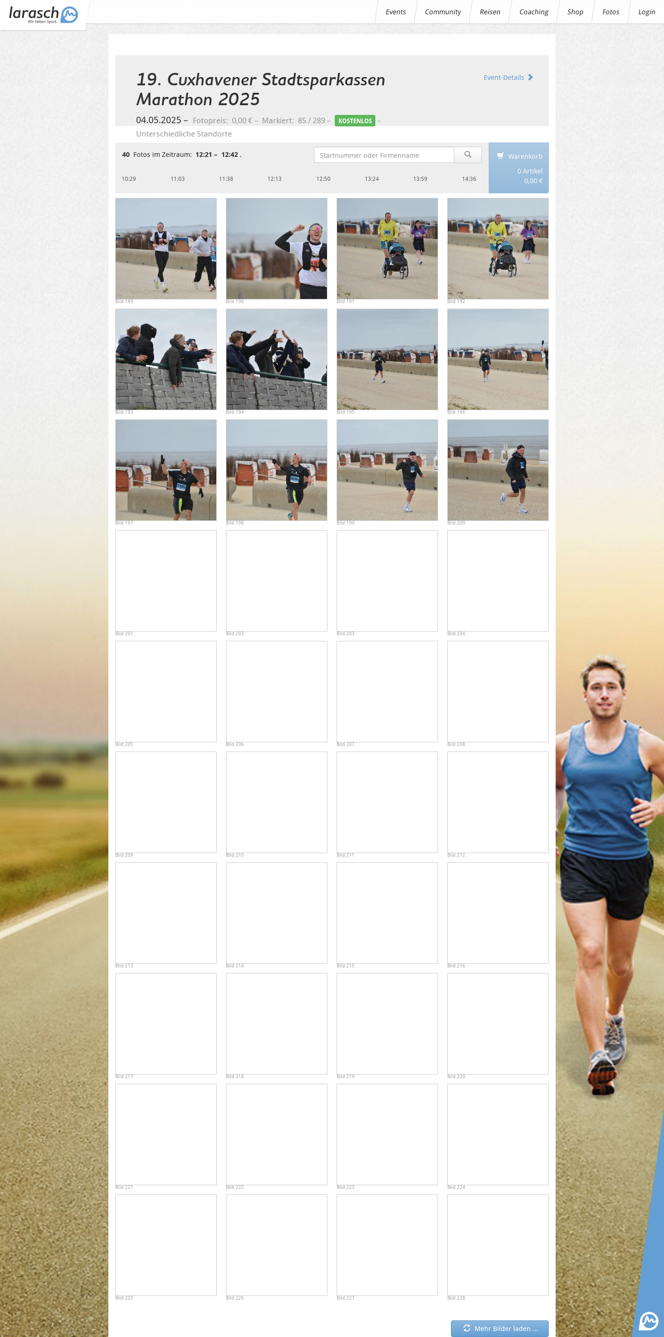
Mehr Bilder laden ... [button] (500, 1328)
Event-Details (509, 77)
